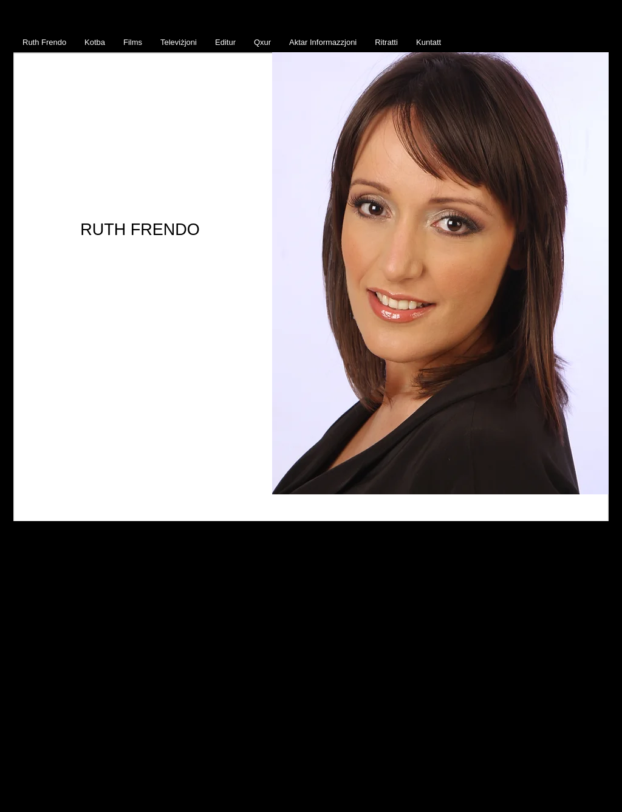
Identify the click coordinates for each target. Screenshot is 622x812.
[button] (440, 273)
